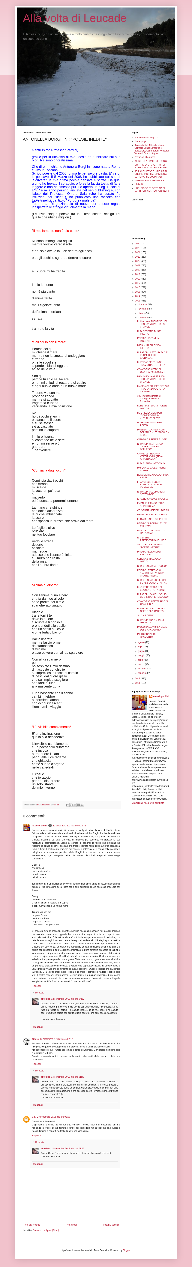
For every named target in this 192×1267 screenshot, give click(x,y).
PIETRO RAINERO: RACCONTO (147, 635)
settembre (143, 317)
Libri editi (138, 184)
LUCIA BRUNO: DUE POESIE (152, 519)
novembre (143, 308)
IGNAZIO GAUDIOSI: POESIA (152, 499)
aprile (141, 660)
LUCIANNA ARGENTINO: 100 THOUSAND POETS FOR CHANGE (152, 324)
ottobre (142, 313)
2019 (138, 274)
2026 (138, 243)
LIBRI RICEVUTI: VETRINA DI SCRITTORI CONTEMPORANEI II (151, 189)
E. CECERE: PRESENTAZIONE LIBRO (151, 539)
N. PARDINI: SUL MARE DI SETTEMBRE (151, 493)
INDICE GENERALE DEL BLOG (150, 161)
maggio (142, 655)
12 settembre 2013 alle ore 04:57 (67, 999)
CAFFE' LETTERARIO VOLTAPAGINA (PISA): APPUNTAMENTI (150, 456)
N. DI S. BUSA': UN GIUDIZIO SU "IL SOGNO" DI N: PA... (152, 581)
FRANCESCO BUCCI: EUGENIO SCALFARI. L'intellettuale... (150, 485)
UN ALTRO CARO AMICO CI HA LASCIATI (151, 532)
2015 (138, 292)
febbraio (142, 668)
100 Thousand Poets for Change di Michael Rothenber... (149, 399)
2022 (138, 261)
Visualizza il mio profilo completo (148, 803)
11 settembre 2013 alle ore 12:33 (69, 825)
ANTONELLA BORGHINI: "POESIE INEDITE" (150, 546)
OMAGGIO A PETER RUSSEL (152, 439)
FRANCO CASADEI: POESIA (152, 514)
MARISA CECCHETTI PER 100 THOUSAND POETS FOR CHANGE (153, 389)
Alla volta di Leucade (75, 18)
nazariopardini (39, 825)
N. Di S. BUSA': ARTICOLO (151, 463)
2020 (138, 270)
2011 (138, 683)
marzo (141, 664)
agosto (141, 642)
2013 (138, 300)
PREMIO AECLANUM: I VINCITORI (149, 553)
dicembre (143, 304)
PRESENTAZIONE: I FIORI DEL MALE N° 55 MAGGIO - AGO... (153, 432)
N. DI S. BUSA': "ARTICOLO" (152, 566)
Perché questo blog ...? (146, 137)
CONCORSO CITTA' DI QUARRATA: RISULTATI (150, 370)
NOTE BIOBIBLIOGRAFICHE (149, 180)
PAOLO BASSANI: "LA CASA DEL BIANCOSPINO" (151, 628)
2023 (138, 257)
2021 (138, 265)
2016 (138, 287)
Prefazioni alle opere (144, 157)
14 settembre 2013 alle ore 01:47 (67, 1148)
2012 (138, 678)
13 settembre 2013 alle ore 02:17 (56, 1039)
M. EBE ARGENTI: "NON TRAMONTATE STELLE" (151, 363)
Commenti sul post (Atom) (46, 1230)
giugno (141, 651)
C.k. (34, 1117)
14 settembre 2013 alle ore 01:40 (67, 1077)
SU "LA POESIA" (145, 615)
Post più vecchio (111, 1225)
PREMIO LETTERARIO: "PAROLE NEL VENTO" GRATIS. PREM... (150, 573)
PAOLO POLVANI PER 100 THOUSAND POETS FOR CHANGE (151, 379)
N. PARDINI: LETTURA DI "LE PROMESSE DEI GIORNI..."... (152, 355)
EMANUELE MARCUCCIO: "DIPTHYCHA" (151, 504)
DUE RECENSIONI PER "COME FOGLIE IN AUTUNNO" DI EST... (149, 416)
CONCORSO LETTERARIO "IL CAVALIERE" (153, 602)
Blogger (126, 1250)
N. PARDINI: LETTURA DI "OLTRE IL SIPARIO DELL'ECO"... (150, 447)
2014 (138, 296)
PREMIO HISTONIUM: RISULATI (148, 339)
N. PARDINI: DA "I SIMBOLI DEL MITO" (151, 621)
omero (35, 1039)
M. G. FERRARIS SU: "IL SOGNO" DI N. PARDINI (151, 588)
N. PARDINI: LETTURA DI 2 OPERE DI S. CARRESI (151, 610)
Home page (71, 1225)
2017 (138, 283)
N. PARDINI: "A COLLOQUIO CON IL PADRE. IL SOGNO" (153, 595)
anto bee (45, 999)
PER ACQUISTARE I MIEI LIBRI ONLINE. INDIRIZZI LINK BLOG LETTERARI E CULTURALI (150, 174)
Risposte (39, 992)
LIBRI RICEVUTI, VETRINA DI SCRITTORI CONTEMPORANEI (150, 166)
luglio (141, 646)
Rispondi (36, 986)
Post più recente (32, 1225)
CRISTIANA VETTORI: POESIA (153, 510)
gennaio (142, 673)
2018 (138, 278)
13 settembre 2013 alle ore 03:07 (53, 1117)
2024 (138, 252)
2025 (138, 248)
